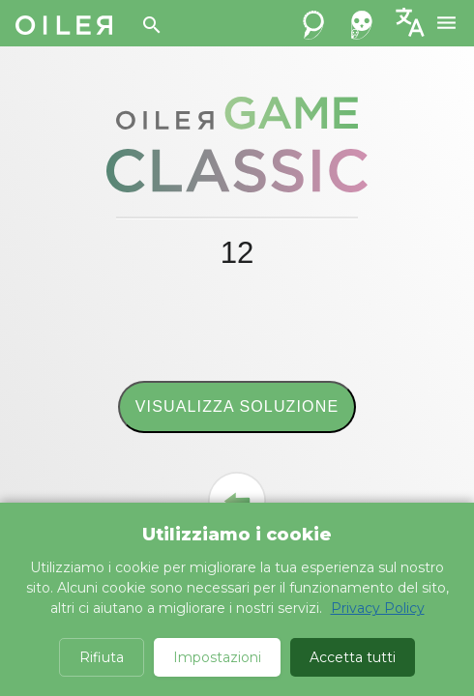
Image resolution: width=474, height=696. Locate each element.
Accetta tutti (353, 657)
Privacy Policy (378, 608)
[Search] (152, 25)
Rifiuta (101, 657)
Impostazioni (217, 657)
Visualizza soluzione (237, 406)
